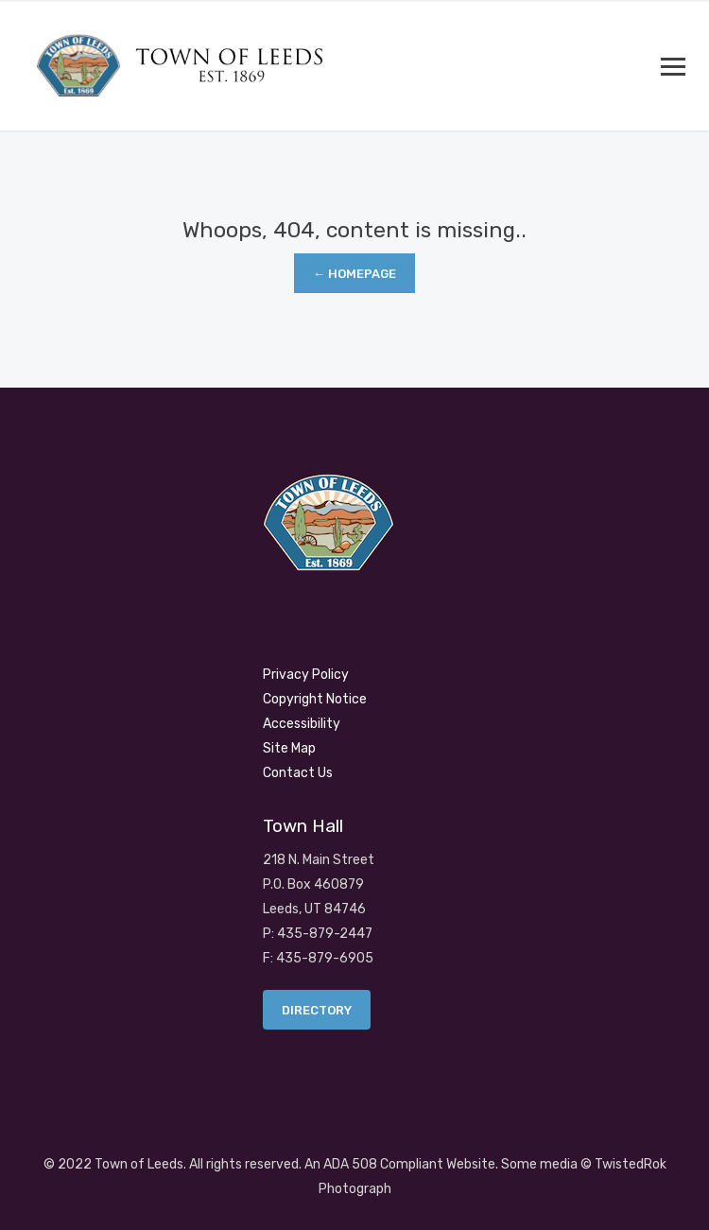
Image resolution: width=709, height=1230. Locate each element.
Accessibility (301, 724)
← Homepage (354, 274)
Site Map (289, 748)
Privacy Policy (306, 675)
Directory (317, 1010)
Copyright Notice (315, 699)
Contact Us (298, 773)
